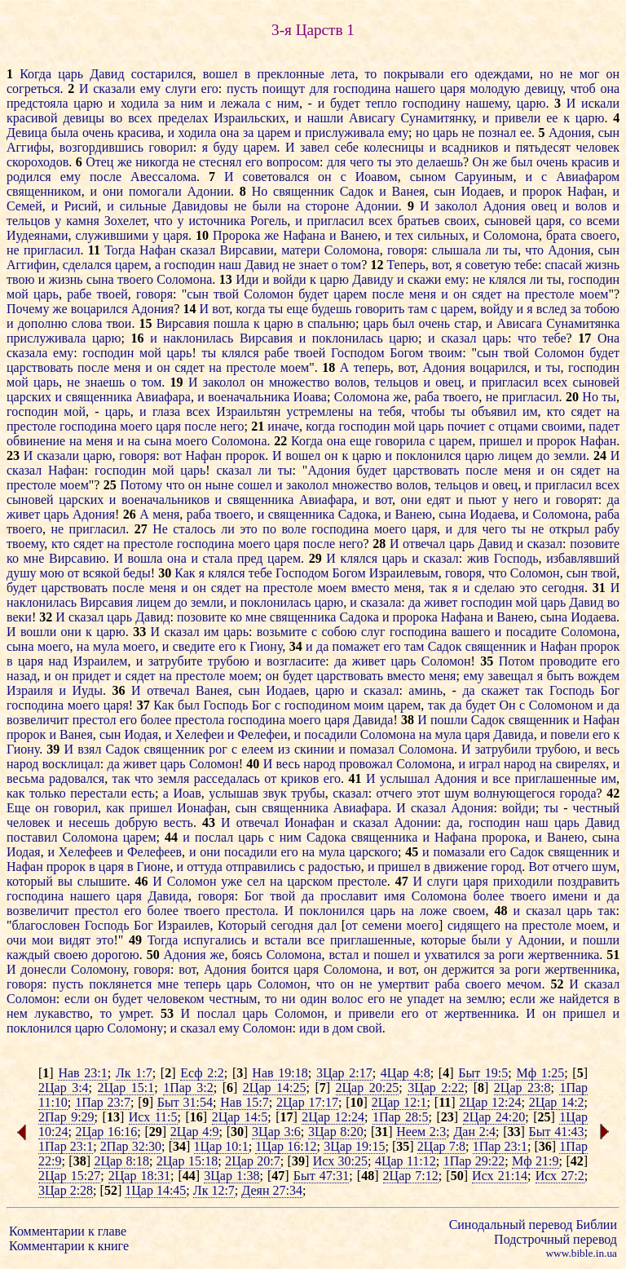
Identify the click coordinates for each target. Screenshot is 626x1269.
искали (600, 103)
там (417, 309)
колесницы (394, 147)
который (30, 881)
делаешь (440, 162)
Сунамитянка (582, 323)
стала (218, 558)
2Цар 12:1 (399, 1102)
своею (71, 955)
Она (608, 338)
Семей (24, 206)
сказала (27, 353)
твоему (25, 543)
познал (497, 132)
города (578, 793)
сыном (428, 176)
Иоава (310, 397)
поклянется (120, 984)
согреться (33, 88)
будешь (331, 309)
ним (191, 103)
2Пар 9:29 (66, 1117)
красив (590, 162)
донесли (43, 969)
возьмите (282, 632)
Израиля (30, 690)
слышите (102, 881)
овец (544, 206)
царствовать (40, 367)
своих (460, 221)
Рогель (268, 221)
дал (327, 925)
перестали (98, 793)
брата (561, 235)
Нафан (585, 191)
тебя (390, 411)
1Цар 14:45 (155, 1190)
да (613, 499)
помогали (155, 191)
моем (594, 294)
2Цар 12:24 (490, 1102)
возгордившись (101, 147)
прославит (348, 896)
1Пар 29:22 (474, 1161)
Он (481, 162)
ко (13, 558)
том (352, 265)
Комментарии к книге (69, 1246)
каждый (28, 955)
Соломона (511, 235)
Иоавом (376, 176)
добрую (136, 822)
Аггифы (29, 147)
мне (34, 558)
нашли (325, 118)
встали (283, 940)
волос (348, 999)
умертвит (404, 984)
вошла (145, 558)
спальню (331, 323)
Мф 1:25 (540, 1073)
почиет (466, 426)
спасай (563, 265)
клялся (508, 279)
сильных (441, 235)
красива (139, 132)
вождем (598, 676)
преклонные (290, 74)
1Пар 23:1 (65, 1146)
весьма (25, 778)
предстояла (37, 103)
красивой (32, 118)
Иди (247, 279)
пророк (542, 191)
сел (256, 881)
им (530, 411)
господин (189, 265)
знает (313, 265)
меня (422, 294)
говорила (400, 441)
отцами (518, 426)
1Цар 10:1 (221, 1146)
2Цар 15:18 (187, 1161)
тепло (381, 103)
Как (184, 573)
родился (29, 176)
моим (369, 705)
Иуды (88, 690)
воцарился (99, 309)
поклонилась (347, 338)
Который (242, 925)
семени (382, 925)
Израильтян (248, 411)
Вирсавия (182, 323)
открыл (569, 529)
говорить (379, 309)
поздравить (588, 881)
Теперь (405, 265)
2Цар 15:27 (69, 1176)
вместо (370, 588)
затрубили (503, 749)
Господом (357, 353)
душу (21, 573)
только (47, 793)
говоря (405, 250)
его (459, 74)
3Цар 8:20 (336, 1132)
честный (596, 808)
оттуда (205, 866)
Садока (358, 514)
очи (16, 940)
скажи (424, 279)
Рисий (81, 206)
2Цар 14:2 (556, 1102)
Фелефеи (262, 734)
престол (95, 720)
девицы (83, 118)
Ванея (408, 191)
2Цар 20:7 (252, 1161)
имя (394, 896)
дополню (43, 323)
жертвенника (564, 955)
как (15, 793)
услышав (233, 793)
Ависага (519, 323)
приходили (523, 881)
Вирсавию (77, 558)
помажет (356, 646)
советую (487, 265)
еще (298, 309)
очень (98, 132)
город (506, 866)
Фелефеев (154, 852)
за (169, 103)
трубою (228, 661)
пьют (482, 499)
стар (466, 323)
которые (443, 940)
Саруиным (484, 176)
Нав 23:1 (82, 1073)
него (232, 426)
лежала (240, 103)
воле (293, 529)
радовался (76, 778)
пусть (242, 88)
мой (18, 294)
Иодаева (492, 514)
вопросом (293, 162)
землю (483, 999)
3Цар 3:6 (276, 1132)
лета (343, 74)
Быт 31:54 (185, 1102)
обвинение (36, 441)
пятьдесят (543, 147)
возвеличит (37, 720)
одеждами (502, 74)
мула (106, 646)
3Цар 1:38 (231, 1176)
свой (369, 1028)
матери (300, 250)
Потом (517, 661)
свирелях (581, 764)
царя (452, 88)
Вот (538, 866)
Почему (28, 309)
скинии (314, 749)
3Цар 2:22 (436, 1087)
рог (218, 749)
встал (343, 955)
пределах (183, 118)
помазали (458, 852)
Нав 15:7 (244, 1102)
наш (229, 265)
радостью (334, 866)
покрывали (413, 74)
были (267, 206)
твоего (135, 279)
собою (338, 632)
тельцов (29, 221)
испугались (214, 940)
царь (70, 74)
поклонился (428, 455)
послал (214, 837)
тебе (526, 265)
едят (438, 499)
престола (200, 720)
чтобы (428, 411)
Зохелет (125, 221)
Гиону (265, 646)
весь (607, 749)
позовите (594, 543)
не (566, 74)
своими (561, 426)
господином (317, 705)
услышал (405, 778)
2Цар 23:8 (522, 1087)
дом (343, 1028)
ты (384, 162)
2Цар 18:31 (139, 1176)
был (522, 162)
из (284, 749)
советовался (276, 176)
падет (604, 426)
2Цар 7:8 (441, 1146)
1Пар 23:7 (102, 1102)
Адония (570, 132)
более (155, 720)
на (293, 206)
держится (468, 969)
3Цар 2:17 (344, 1073)
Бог (609, 690)
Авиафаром (587, 176)
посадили (330, 734)
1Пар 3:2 (188, 1087)
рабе (79, 294)
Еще (18, 808)
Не (160, 529)
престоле (550, 294)
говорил (171, 147)
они (113, 191)
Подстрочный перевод (555, 1239)
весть (178, 822)
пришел (500, 441)
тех (404, 235)
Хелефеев (85, 852)
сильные (143, 206)
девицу (543, 88)
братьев (419, 221)
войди (289, 279)
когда (250, 309)
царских (29, 397)
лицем (515, 455)
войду (496, 309)
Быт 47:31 (321, 1176)
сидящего (473, 925)
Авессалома (163, 176)
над (58, 661)
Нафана (304, 235)
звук (275, 793)
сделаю (494, 588)
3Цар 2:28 (65, 1190)
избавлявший (582, 558)
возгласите (296, 661)
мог (590, 74)
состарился (162, 74)
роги (511, 955)
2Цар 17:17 (307, 1102)
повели (569, 734)
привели (517, 118)
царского (373, 852)
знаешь (105, 382)
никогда (157, 162)
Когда (35, 74)
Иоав (187, 793)
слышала (456, 250)
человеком (175, 999)
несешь (88, 822)
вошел (220, 74)
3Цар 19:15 (354, 1146)
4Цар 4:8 (405, 1073)
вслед (551, 309)
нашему (486, 103)
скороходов (37, 162)
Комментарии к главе (67, 1231)
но (546, 74)
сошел (254, 485)
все (501, 778)
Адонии (209, 191)
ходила (140, 103)
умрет (135, 1013)
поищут (283, 88)
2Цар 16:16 (107, 1132)
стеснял (220, 162)
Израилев (183, 925)
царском (310, 881)
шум (456, 793)
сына (100, 279)
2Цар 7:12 (411, 1176)
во (116, 118)
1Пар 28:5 (401, 1117)
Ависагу (372, 118)
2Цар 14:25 (274, 1087)
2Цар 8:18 (121, 1161)
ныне (219, 485)
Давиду (372, 279)
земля (173, 778)
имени (570, 896)
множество (299, 382)
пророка (415, 617)
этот (428, 793)
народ (22, 764)
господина (361, 88)
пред (250, 558)
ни (288, 999)
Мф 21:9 (535, 1161)
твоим (445, 353)
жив (478, 558)
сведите (194, 646)
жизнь (602, 265)
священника (99, 397)
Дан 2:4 (474, 1132)
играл (484, 764)
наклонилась (198, 338)
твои (118, 323)
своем (468, 910)
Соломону (98, 969)
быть (560, 676)
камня (82, 221)
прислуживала (344, 132)
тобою (601, 309)
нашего (415, 88)
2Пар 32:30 (130, 1146)
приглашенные (556, 778)
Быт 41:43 (556, 1132)
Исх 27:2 (560, 1176)
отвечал (424, 543)
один (313, 999)
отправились (261, 866)
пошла (231, 323)
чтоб (583, 88)
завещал (511, 676)
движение (460, 866)
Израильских (249, 118)
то (371, 74)
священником (44, 191)
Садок (357, 191)
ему (150, 88)
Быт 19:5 (483, 1073)
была (64, 132)
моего (136, 426)
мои (43, 940)
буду (225, 147)
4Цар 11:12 (405, 1161)
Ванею (359, 235)
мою (52, 573)
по (269, 529)
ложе (433, 910)
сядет (487, 294)
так (438, 588)
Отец (99, 162)
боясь (246, 955)
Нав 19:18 (279, 1073)
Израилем (100, 661)
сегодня (563, 588)
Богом (406, 353)
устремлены (320, 411)
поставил (32, 837)
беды (137, 573)
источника (216, 221)
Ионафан (202, 808)
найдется (584, 999)
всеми (602, 221)
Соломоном (561, 705)
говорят (577, 499)
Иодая (141, 734)
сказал (197, 250)
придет (91, 676)
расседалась (227, 778)
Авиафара (163, 397)
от (74, 573)
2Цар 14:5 (240, 1117)
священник (303, 191)
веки (19, 617)
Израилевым (404, 573)
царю (88, 103)
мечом (524, 984)
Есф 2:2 (202, 1073)
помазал (372, 749)
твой (226, 294)
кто (556, 411)
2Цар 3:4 (63, 1087)
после (105, 176)
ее (552, 118)
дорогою (115, 955)
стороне (328, 206)
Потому (141, 485)
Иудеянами (37, 235)
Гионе (153, 866)
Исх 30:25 (340, 1161)
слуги (180, 88)
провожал (366, 764)
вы (65, 881)
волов (591, 206)
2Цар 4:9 (194, 1132)
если (77, 999)
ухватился (452, 955)
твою (20, 279)
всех (140, 118)
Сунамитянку (437, 118)
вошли (38, 632)
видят (74, 940)
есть (143, 793)
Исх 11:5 (153, 1117)
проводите (568, 661)
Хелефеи (199, 734)
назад (22, 676)
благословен (46, 925)
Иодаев (481, 191)
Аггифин (31, 265)
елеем (257, 749)
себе (346, 147)
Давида (373, 720)
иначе (283, 426)
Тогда (119, 250)
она (609, 88)
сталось (194, 529)
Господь (516, 558)
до (542, 455)
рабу (607, 529)
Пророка (236, 235)
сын (608, 132)
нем (17, 1013)
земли (569, 455)
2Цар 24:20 (494, 1117)
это (404, 162)
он (612, 74)
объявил (493, 411)
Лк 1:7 (134, 1073)
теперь (372, 367)
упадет (425, 999)
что (163, 221)
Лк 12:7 (214, 1190)
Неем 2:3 (421, 1132)
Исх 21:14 (499, 1176)
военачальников (165, 499)
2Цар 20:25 (367, 1087)
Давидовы (200, 206)
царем (274, 132)
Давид (107, 74)
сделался (87, 265)
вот (440, 265)
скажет (500, 690)
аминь (425, 690)
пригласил (335, 221)
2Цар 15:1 (126, 1087)
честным (233, 999)
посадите (531, 632)
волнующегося (514, 793)
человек (597, 147)
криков (300, 778)
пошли (448, 720)
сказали (114, 88)
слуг (373, 632)
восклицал (71, 764)
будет (345, 103)
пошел (392, 955)
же (124, 162)
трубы (308, 793)
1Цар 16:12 (285, 1146)
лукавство (62, 1013)
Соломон (268, 294)
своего (598, 235)
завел (314, 147)
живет (23, 514)
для (319, 88)
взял (89, 749)
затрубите (175, 661)
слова (87, 323)
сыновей (507, 221)
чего (361, 162)
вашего (470, 632)
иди (309, 1028)
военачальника (248, 397)
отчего (394, 793)
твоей (112, 294)
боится (270, 969)
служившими (111, 235)
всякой (101, 573)
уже (231, 881)
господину (432, 103)
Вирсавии (247, 250)
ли (492, 250)
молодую (495, 88)
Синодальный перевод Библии (533, 1224)
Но (260, 191)
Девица (27, 132)
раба (427, 397)
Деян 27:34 (271, 1190)
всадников (470, 147)
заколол (456, 206)
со (575, 221)
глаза (166, 411)
